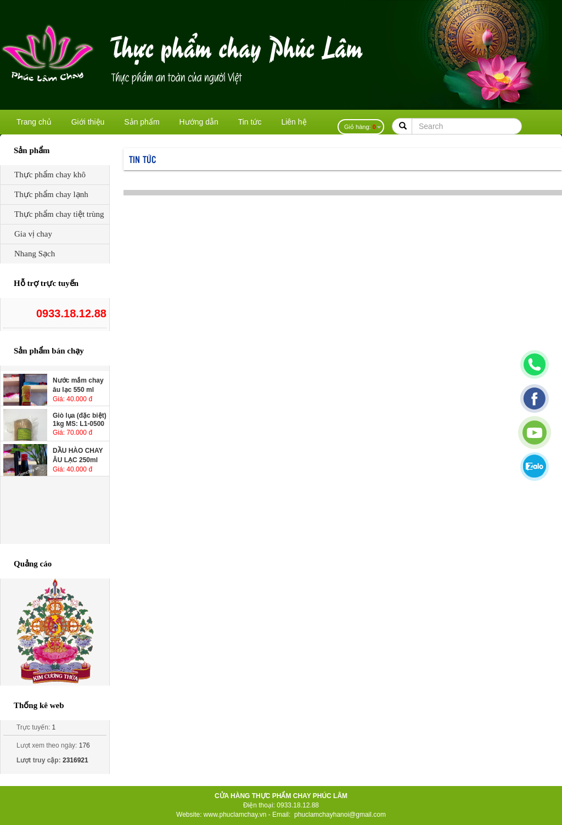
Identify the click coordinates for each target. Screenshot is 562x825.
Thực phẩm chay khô (50, 174)
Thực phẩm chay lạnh (51, 194)
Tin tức (250, 121)
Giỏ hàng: (360, 127)
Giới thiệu (88, 121)
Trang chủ (34, 121)
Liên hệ (293, 121)
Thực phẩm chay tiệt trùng (59, 214)
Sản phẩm (141, 121)
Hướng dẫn (198, 121)
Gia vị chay (33, 233)
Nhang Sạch (34, 253)
